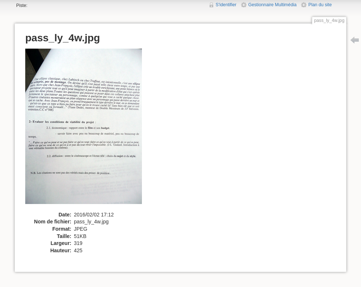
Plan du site (320, 4)
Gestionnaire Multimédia (272, 4)
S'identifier (226, 4)
